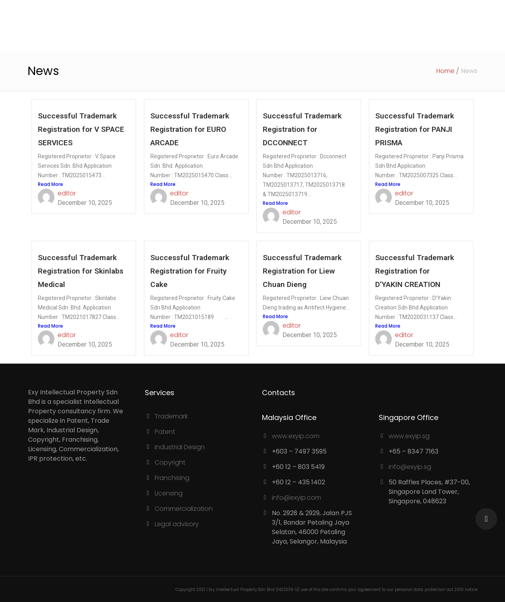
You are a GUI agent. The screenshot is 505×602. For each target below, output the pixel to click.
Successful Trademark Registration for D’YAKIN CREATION (414, 271)
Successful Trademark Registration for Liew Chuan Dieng (302, 271)
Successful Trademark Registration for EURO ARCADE (189, 129)
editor (67, 193)
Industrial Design (180, 447)
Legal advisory (177, 524)
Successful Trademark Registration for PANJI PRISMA (414, 129)
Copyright (170, 462)
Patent (165, 431)
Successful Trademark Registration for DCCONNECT (302, 129)
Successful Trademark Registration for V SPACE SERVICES (81, 129)
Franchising (172, 477)
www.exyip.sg (409, 436)
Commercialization (184, 508)
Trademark (171, 416)
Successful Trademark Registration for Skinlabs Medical (80, 271)
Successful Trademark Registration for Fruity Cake (189, 271)
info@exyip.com (296, 497)
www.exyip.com (296, 436)
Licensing (169, 493)
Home (445, 70)
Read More (50, 184)
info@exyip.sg (410, 466)
